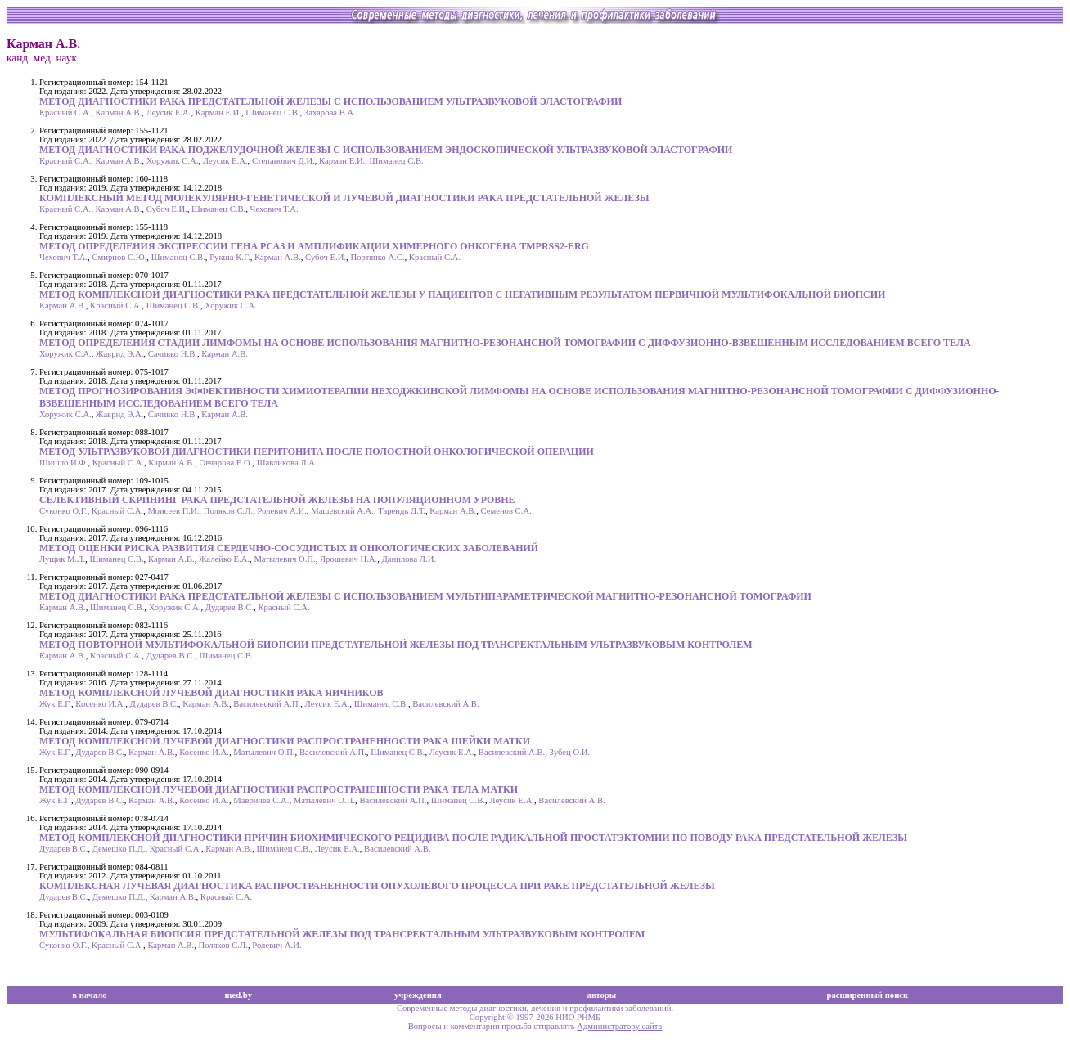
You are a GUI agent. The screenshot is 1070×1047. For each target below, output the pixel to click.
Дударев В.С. (229, 607)
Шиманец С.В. (272, 112)
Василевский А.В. (445, 703)
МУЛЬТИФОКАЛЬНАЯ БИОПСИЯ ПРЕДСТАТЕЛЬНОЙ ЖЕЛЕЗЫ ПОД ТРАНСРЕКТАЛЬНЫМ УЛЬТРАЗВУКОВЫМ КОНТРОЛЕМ (342, 934)
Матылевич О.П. (284, 559)
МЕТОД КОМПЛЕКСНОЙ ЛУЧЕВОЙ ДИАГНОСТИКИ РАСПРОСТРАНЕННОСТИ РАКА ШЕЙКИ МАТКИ (284, 741)
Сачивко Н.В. (172, 353)
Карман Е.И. (218, 112)
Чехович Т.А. (274, 208)
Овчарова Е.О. (225, 462)
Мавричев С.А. (261, 800)
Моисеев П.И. (173, 510)
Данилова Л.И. (409, 559)
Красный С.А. (65, 112)
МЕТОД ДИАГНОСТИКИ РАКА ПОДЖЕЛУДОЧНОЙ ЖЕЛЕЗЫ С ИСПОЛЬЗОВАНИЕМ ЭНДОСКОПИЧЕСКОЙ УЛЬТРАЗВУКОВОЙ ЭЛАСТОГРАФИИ (385, 149)
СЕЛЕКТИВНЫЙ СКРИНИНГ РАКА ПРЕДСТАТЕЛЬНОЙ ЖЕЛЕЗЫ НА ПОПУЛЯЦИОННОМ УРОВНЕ (277, 500)
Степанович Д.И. (283, 160)
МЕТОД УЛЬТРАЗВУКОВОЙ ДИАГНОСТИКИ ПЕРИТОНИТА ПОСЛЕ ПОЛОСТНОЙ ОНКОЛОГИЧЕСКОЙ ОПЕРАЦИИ (316, 451)
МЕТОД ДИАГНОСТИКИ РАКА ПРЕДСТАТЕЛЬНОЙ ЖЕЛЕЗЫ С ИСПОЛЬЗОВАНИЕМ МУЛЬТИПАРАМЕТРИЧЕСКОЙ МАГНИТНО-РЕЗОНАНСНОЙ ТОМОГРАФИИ (425, 596)
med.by (238, 995)
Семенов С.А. (505, 510)
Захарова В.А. (330, 112)
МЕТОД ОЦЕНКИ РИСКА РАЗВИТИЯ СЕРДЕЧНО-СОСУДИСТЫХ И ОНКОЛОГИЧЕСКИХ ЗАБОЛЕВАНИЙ (288, 548)
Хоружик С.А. (172, 160)
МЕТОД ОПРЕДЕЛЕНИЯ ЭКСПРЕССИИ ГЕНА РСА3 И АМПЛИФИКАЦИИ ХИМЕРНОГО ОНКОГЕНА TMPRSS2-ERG (314, 246)
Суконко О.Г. (63, 510)
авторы (602, 995)
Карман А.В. (119, 112)
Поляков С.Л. (228, 510)
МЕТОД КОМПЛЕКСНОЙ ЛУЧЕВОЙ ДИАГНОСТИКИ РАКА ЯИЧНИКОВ (211, 693)
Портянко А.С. (377, 257)
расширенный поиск (867, 995)
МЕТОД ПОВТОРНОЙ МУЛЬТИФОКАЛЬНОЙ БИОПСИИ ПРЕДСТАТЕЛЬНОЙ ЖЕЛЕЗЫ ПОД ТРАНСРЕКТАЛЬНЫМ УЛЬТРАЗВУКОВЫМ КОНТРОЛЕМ (396, 644)
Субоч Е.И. (166, 208)
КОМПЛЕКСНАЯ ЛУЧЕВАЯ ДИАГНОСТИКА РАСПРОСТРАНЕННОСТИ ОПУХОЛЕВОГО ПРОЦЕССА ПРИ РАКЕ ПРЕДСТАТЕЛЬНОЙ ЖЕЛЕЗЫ (377, 886)
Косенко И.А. (100, 703)
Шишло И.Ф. (63, 462)
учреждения (418, 995)
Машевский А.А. (342, 510)
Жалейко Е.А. (224, 559)
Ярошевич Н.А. (348, 559)
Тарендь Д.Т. (401, 510)
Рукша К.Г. (229, 257)
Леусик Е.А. (168, 112)
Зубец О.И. (570, 752)
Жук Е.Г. (55, 703)
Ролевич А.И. (281, 510)
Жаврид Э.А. (119, 353)
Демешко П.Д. (119, 848)
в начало (89, 995)
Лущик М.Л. (62, 559)
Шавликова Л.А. (287, 462)
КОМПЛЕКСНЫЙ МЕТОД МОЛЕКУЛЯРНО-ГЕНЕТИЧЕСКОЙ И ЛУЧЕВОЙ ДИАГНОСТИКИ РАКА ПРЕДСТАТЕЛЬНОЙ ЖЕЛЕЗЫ (344, 198)
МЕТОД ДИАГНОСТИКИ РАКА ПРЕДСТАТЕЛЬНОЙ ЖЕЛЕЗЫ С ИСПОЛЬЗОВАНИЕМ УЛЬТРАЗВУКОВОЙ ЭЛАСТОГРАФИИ (330, 101)
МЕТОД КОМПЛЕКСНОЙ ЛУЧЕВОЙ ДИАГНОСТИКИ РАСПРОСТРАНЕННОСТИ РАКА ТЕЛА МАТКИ (278, 789)
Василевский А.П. (266, 703)
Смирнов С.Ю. (119, 257)
